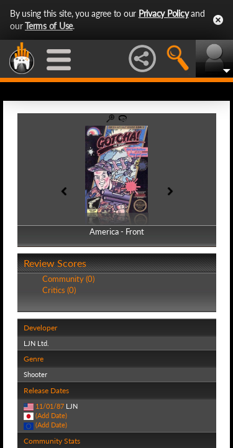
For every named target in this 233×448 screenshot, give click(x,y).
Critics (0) (59, 290)
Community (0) (68, 279)
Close (218, 20)
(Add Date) (51, 415)
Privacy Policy (164, 13)
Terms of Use (49, 26)
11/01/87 (49, 406)
